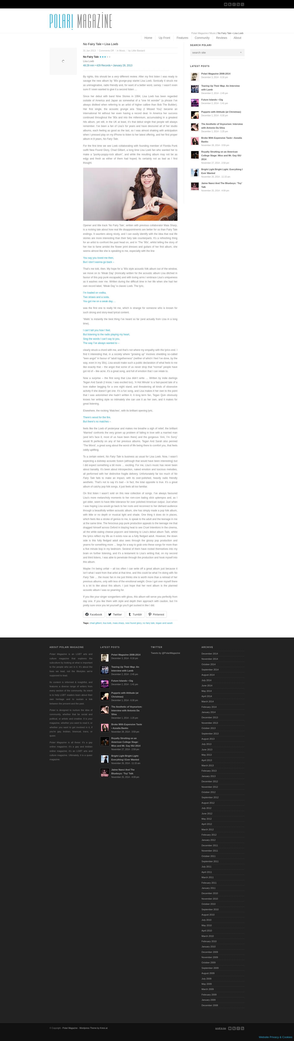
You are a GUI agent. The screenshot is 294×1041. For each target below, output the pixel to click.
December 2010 (210, 893)
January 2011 (209, 888)
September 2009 (210, 968)
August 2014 (208, 675)
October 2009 (209, 962)
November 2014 (210, 659)
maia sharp (118, 623)
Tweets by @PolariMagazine (165, 653)
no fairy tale (149, 623)
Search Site (242, 4)
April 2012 (207, 824)
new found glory (133, 623)
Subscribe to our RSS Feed (238, 4)
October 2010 (209, 904)
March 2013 (208, 765)
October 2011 (209, 856)
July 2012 (206, 808)
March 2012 (208, 829)
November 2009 (210, 957)
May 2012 (207, 819)
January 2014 (209, 712)
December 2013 (210, 717)
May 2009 (207, 984)
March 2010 (208, 936)
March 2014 (208, 701)
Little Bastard (138, 50)
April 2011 (207, 872)
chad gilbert (96, 623)
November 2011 (210, 850)
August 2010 (208, 914)
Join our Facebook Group (234, 4)
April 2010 (207, 930)
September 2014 (210, 669)
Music (213, 33)
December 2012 (210, 781)
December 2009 (210, 952)
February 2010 (209, 941)
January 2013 (209, 776)
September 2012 (210, 797)
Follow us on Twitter (230, 4)
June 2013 (207, 749)
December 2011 (210, 845)
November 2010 (210, 898)
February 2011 (209, 883)
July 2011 (206, 866)
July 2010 (206, 920)
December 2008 (210, 1005)
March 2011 (208, 877)
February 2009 (209, 994)
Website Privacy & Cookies (275, 1037)
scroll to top (220, 1028)
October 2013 (209, 728)
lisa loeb (107, 623)
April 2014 (207, 696)
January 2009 (209, 1000)
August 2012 (208, 803)
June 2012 (207, 813)
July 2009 (206, 978)
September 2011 (210, 861)
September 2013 (210, 733)
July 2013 (206, 744)
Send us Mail (226, 4)
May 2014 (207, 691)
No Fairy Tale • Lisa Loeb (100, 44)
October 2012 (209, 792)
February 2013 (209, 770)
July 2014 (206, 680)
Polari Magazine (199, 33)
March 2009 (208, 989)
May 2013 (207, 755)
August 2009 (208, 973)
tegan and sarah (164, 623)
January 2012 (209, 840)
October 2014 (209, 664)
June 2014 (207, 685)
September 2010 (210, 909)
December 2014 (210, 653)
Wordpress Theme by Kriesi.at (93, 1028)
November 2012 (210, 787)
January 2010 (209, 946)
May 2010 (207, 925)
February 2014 (209, 707)
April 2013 (207, 760)
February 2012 (209, 834)
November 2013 (210, 723)
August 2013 (208, 739)
